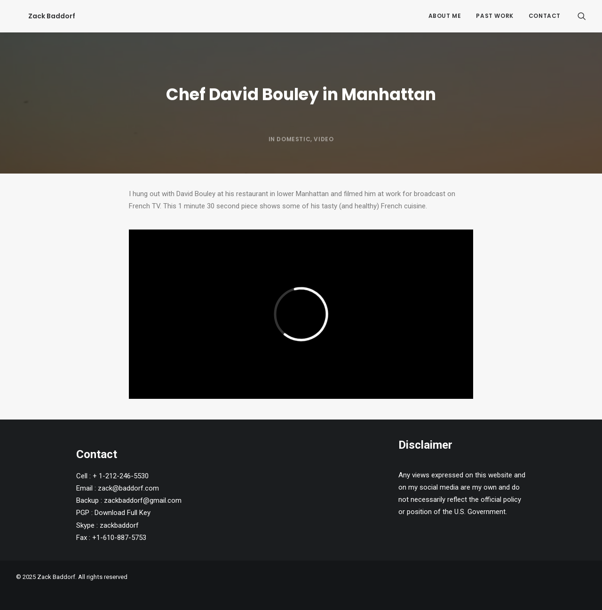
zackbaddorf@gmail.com (143, 500)
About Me (444, 16)
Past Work (494, 16)
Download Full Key (122, 512)
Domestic (293, 162)
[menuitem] (445, 16)
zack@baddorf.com (128, 488)
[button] (582, 16)
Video (323, 162)
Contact (545, 16)
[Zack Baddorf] (39, 16)
